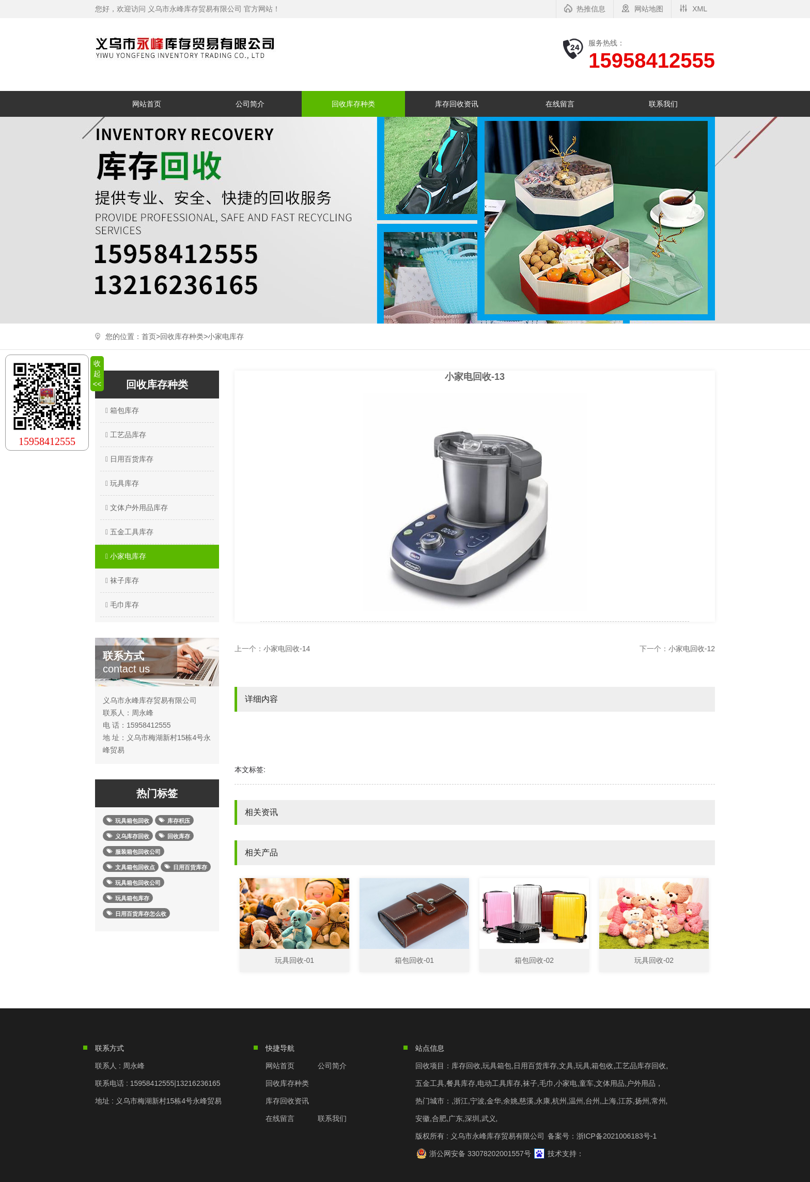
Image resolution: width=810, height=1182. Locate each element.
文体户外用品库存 (135, 507)
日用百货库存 (128, 459)
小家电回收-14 (286, 648)
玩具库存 (121, 483)
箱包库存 (121, 410)
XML (699, 9)
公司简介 (250, 104)
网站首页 (146, 104)
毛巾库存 (121, 605)
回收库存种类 (353, 104)
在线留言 (560, 104)
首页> (151, 336)
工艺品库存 (124, 435)
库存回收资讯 (456, 104)
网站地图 (648, 9)
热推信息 (591, 9)
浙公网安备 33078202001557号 (480, 1153)
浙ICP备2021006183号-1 (617, 1136)
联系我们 (663, 104)
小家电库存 (226, 336)
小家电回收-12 (691, 648)
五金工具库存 (128, 532)
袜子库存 (121, 580)
